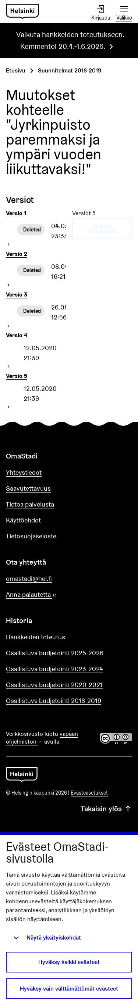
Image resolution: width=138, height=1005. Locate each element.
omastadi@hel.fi (29, 578)
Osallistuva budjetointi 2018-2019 (53, 700)
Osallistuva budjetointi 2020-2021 (54, 684)
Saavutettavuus (28, 488)
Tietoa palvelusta (30, 504)
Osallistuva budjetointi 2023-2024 (54, 668)
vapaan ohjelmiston (42, 737)
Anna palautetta (52, 594)
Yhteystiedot (24, 472)
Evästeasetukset (89, 792)
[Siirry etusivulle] (22, 12)
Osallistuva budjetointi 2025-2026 (54, 653)
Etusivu (15, 70)
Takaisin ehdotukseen (102, 228)
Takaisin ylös (106, 808)
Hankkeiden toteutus (35, 637)
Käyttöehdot (23, 520)
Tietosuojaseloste (31, 536)
